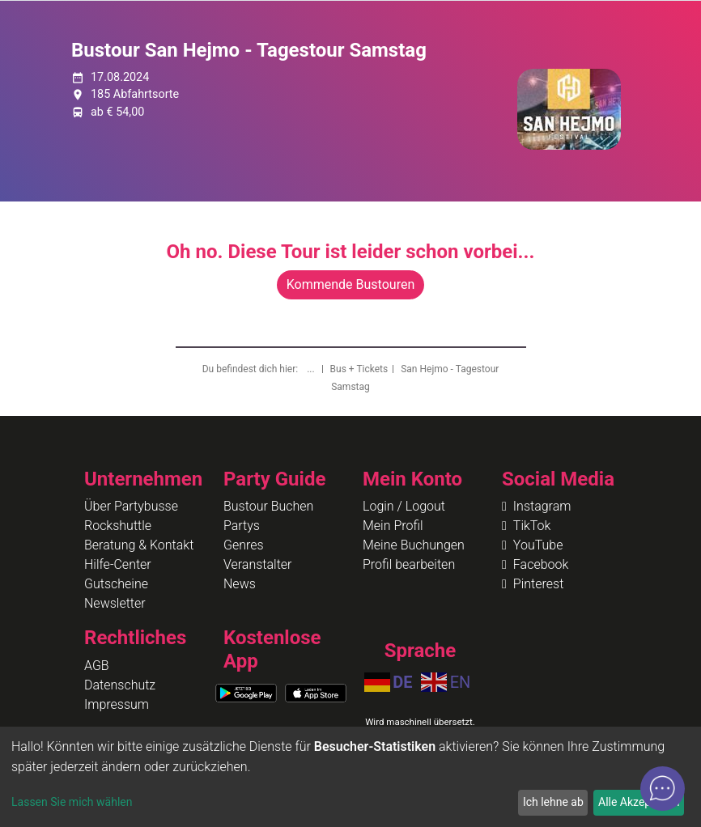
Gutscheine (116, 584)
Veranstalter (257, 564)
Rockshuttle (117, 525)
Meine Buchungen (414, 545)
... (312, 369)
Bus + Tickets (359, 369)
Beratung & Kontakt (138, 545)
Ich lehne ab (553, 801)
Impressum (116, 704)
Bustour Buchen (268, 506)
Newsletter (115, 603)
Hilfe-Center (117, 564)
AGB (96, 665)
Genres (243, 545)
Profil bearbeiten (409, 564)
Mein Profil (393, 525)
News (239, 584)
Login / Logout (404, 506)
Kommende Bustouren (350, 284)
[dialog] (350, 777)
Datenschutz (119, 685)
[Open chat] (662, 788)
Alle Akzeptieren (638, 801)
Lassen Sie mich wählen (71, 801)
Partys (241, 525)
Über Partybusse (131, 506)
